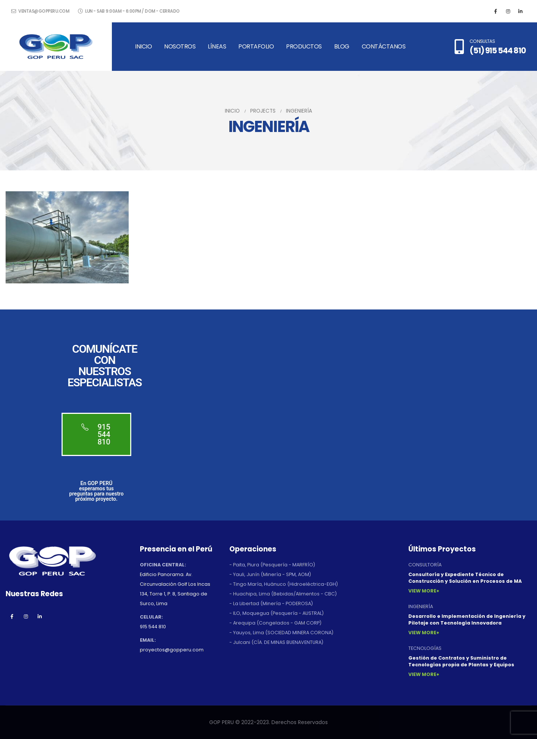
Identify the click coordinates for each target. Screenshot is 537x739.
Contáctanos (384, 46)
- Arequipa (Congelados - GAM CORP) (275, 623)
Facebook (12, 616)
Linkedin (39, 616)
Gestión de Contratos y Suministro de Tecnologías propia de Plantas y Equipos (461, 661)
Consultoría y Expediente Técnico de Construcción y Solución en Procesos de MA (465, 577)
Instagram (25, 616)
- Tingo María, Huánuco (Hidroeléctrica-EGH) (283, 584)
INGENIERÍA (420, 606)
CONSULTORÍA (425, 565)
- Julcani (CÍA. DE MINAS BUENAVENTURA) (276, 642)
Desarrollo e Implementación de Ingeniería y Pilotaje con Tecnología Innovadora (466, 619)
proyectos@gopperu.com (172, 650)
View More (422, 591)
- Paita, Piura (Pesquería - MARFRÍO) (272, 565)
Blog (341, 46)
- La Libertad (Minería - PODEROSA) (271, 603)
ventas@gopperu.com (40, 11)
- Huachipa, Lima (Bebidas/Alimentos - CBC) (283, 594)
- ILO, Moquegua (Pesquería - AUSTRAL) (276, 613)
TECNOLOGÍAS (425, 648)
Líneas (217, 46)
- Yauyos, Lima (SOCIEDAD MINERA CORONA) (281, 632)
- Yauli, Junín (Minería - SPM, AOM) (270, 574)
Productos (304, 46)
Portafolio (256, 46)
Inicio (143, 46)
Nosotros (179, 46)
